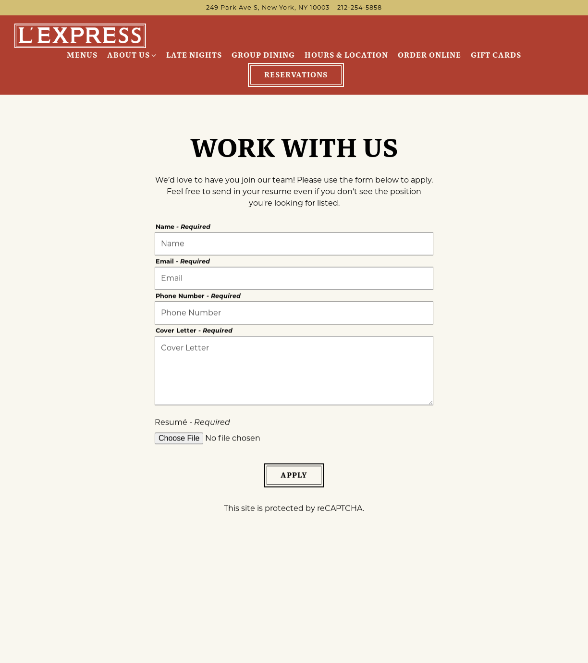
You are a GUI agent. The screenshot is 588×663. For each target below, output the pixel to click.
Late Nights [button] (194, 55)
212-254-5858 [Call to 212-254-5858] (359, 7)
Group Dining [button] (263, 55)
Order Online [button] (429, 55)
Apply (294, 476)
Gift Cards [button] (496, 55)
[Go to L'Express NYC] (268, 7)
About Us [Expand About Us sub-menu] (132, 54)
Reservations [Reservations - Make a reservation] (296, 75)
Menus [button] (82, 55)
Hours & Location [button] (346, 55)
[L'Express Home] (80, 35)
